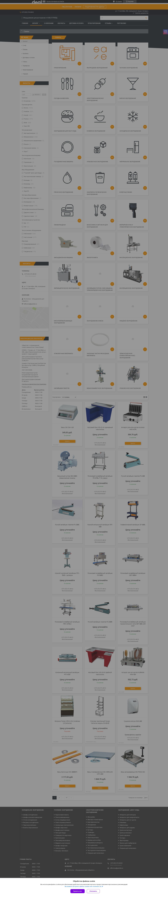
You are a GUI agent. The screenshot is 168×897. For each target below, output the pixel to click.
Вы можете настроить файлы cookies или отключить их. (83, 886)
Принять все (77, 891)
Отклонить (93, 891)
